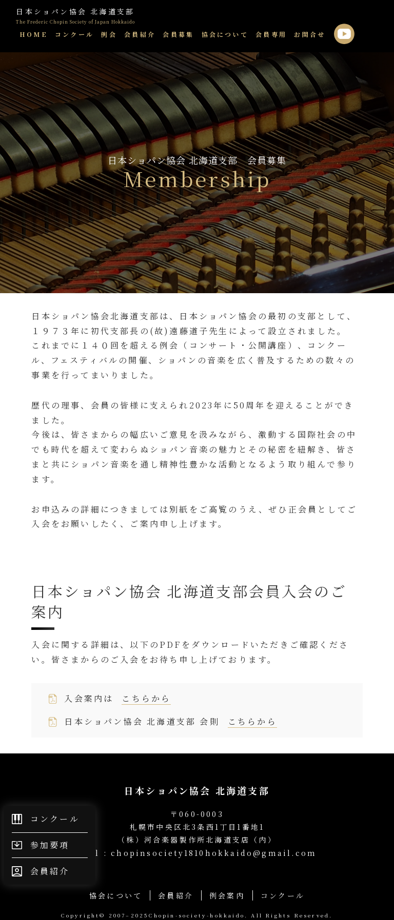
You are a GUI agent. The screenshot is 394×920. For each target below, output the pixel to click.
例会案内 (227, 895)
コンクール (74, 34)
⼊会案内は (117, 698)
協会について (225, 34)
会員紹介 (139, 34)
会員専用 (271, 34)
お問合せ (309, 34)
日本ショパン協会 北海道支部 (75, 16)
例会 (108, 34)
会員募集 (178, 34)
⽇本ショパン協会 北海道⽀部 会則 (170, 721)
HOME (33, 34)
